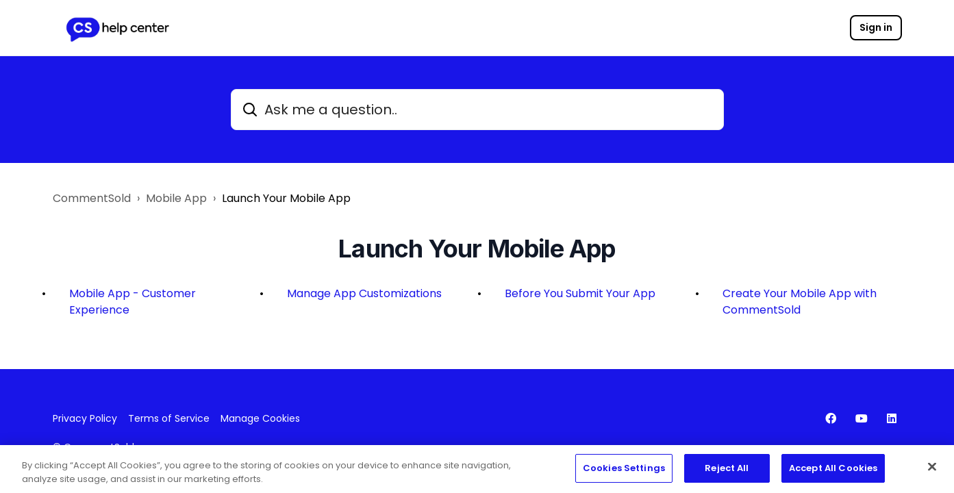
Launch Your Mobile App (286, 198)
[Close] (932, 469)
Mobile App (176, 198)
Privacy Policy (85, 418)
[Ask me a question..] (477, 109)
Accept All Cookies (833, 470)
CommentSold (92, 198)
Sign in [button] (875, 27)
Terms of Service (169, 418)
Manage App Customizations (364, 293)
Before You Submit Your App (580, 293)
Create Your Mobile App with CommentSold (800, 302)
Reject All (727, 470)
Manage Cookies (260, 418)
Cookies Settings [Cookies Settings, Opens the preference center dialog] (624, 470)
